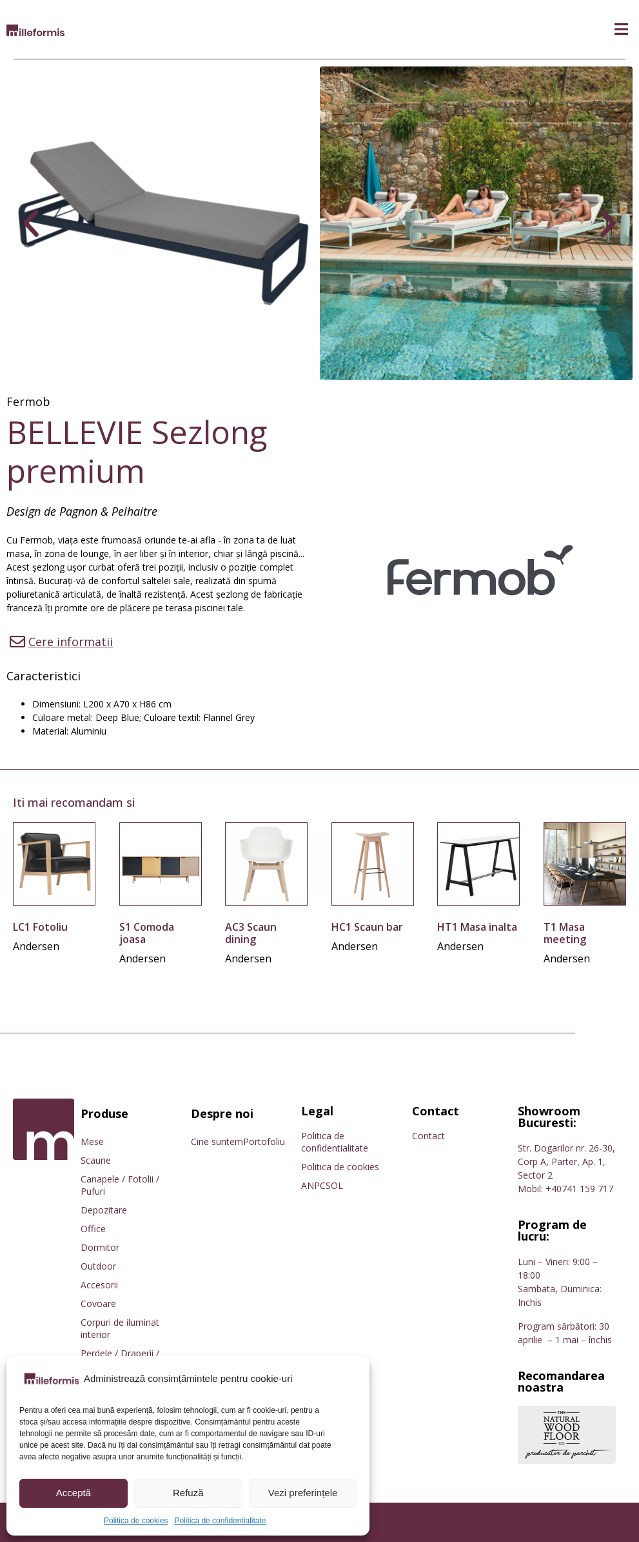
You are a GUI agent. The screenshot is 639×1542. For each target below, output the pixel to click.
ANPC (313, 1185)
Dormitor (100, 1247)
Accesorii (99, 1285)
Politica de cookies (136, 1520)
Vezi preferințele (303, 1492)
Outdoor (98, 1266)
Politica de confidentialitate (220, 1520)
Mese (92, 1141)
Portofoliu (264, 1141)
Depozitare (104, 1210)
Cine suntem (217, 1141)
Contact (428, 1136)
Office (93, 1228)
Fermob (28, 401)
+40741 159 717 (579, 1188)
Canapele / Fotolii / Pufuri (120, 1185)
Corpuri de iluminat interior (120, 1328)
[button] (621, 29)
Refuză (188, 1492)
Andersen (36, 946)
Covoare (98, 1303)
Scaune (96, 1160)
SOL (334, 1185)
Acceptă (73, 1492)
